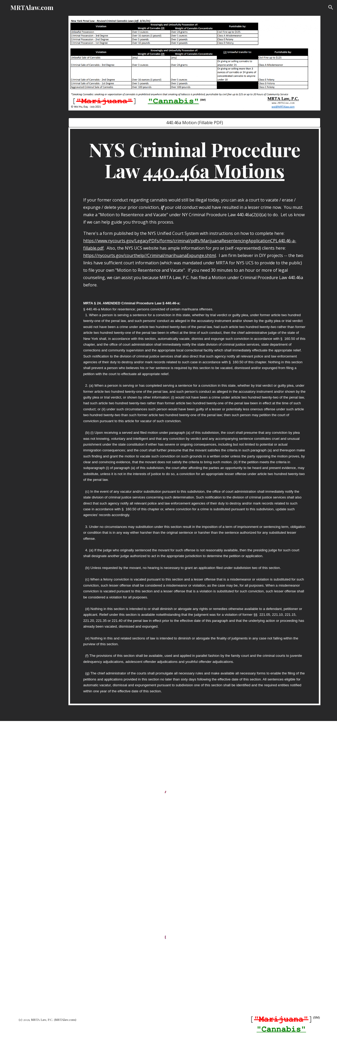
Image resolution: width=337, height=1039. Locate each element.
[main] (194, 416)
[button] (330, 7)
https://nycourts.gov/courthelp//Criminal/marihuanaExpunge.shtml (149, 255)
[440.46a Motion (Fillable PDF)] (194, 122)
